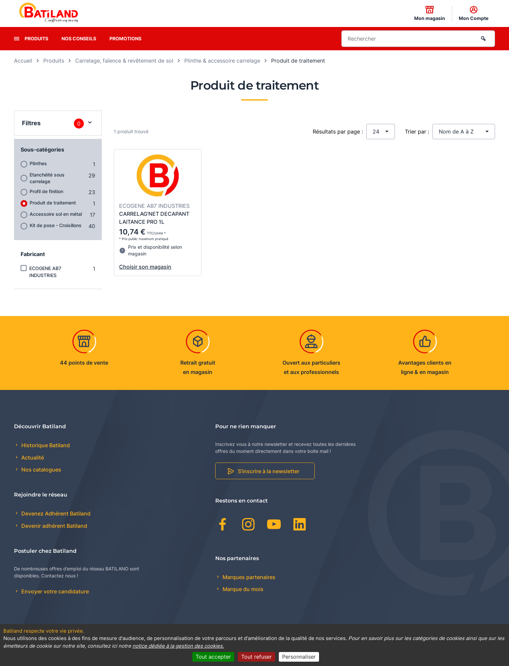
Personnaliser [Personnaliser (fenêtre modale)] (299, 656)
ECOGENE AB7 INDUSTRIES (45, 271)
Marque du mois (242, 589)
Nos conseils (79, 38)
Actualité (32, 457)
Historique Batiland (45, 445)
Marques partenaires (248, 577)
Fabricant (33, 254)
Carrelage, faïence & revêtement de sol (124, 60)
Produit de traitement (53, 202)
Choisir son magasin (145, 266)
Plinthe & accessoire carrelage (222, 60)
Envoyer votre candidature (54, 591)
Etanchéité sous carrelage (47, 178)
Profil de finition (46, 191)
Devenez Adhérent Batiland (55, 513)
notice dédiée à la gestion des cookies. (178, 646)
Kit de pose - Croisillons (56, 225)
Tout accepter (213, 656)
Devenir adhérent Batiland (53, 525)
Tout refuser (256, 656)
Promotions (125, 38)
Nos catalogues (40, 469)
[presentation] (16, 38)
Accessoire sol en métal (56, 214)
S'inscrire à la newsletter (268, 471)
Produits (36, 38)
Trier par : (417, 131)
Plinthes (38, 163)
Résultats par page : (338, 131)
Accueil (23, 60)
